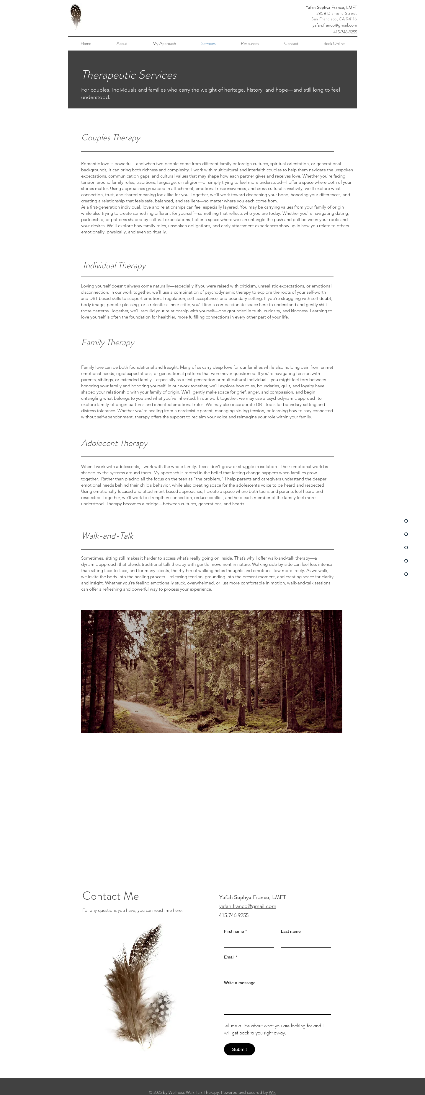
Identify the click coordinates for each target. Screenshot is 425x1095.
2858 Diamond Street (336, 13)
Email (230, 957)
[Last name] (304, 941)
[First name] (247, 941)
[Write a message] (277, 1001)
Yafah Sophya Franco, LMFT (331, 7)
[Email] (275, 967)
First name (235, 931)
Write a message (240, 982)
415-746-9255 (345, 32)
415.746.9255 (234, 915)
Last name (291, 931)
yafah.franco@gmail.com (335, 25)
